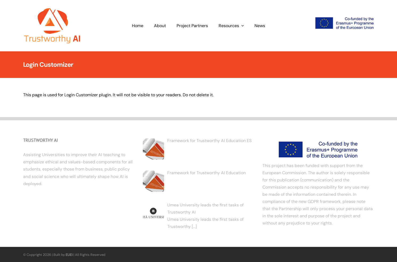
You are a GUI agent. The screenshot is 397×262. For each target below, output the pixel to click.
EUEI (69, 254)
